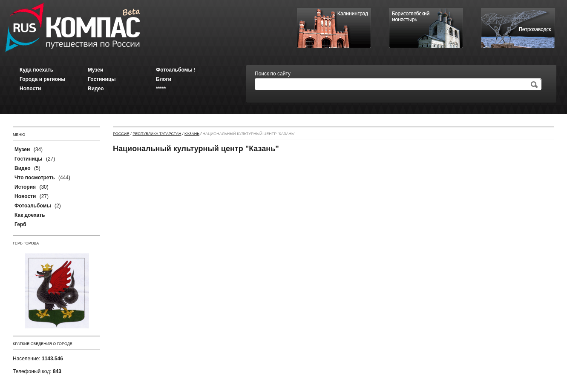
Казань (191, 134)
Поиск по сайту (273, 74)
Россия (121, 134)
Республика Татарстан (156, 134)
